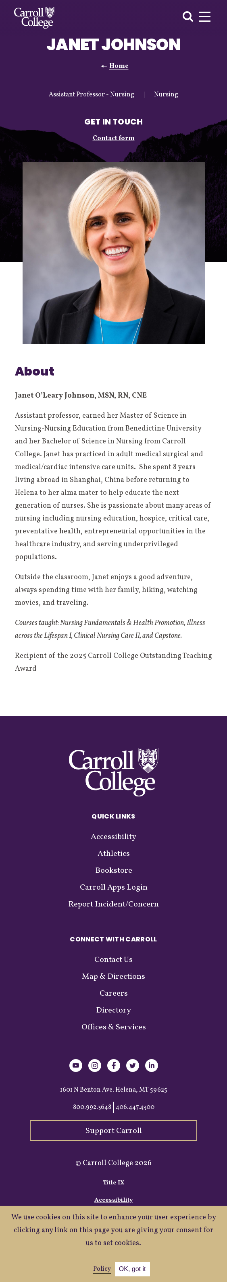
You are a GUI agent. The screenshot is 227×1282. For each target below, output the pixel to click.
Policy (102, 1269)
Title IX (114, 1183)
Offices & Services (113, 1027)
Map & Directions (113, 976)
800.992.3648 (92, 1107)
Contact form (114, 138)
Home (119, 66)
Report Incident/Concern (113, 904)
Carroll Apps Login (114, 887)
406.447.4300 (135, 1107)
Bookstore (113, 870)
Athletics (114, 853)
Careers (114, 993)
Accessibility (113, 837)
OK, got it (132, 1269)
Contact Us (113, 960)
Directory (113, 1010)
